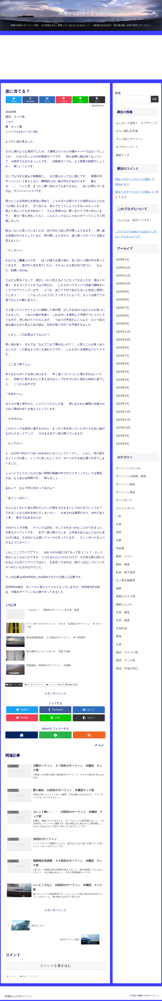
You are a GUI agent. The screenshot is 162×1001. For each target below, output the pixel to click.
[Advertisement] (81, 58)
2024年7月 (122, 355)
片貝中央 (121, 628)
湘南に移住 (72, 685)
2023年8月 (122, 443)
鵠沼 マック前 (14, 685)
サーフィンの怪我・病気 (131, 476)
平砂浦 (120, 548)
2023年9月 (122, 435)
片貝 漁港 (123, 620)
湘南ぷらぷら (124, 604)
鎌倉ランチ (123, 155)
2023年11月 (123, 419)
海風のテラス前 (125, 596)
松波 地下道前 (125, 572)
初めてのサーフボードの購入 (133, 179)
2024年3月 (122, 387)
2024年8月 (122, 347)
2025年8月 (122, 299)
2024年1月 (122, 403)
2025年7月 (122, 307)
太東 (118, 540)
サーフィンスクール (128, 468)
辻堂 (118, 644)
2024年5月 (122, 371)
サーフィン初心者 (55, 685)
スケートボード (125, 508)
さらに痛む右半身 (127, 130)
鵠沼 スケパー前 (127, 652)
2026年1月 (122, 259)
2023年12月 (123, 411)
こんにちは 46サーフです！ (134, 220)
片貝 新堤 (123, 612)
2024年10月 (123, 339)
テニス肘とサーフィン (129, 139)
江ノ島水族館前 (125, 580)
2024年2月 (122, 395)
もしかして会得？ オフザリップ (136, 123)
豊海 (118, 636)
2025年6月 (122, 315)
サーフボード (124, 500)
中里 (118, 524)
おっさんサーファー (34, 685)
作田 (118, 532)
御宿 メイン (124, 556)
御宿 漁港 (123, 564)
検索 (118, 93)
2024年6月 (122, 363)
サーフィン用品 (125, 492)
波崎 (118, 588)
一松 (118, 516)
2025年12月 (123, 267)
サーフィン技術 (125, 484)
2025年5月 (122, 323)
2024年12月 (123, 331)
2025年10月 (123, 283)
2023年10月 (123, 427)
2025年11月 (123, 275)
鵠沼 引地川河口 (127, 668)
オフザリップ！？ (127, 146)
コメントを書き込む (55, 967)
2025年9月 (122, 291)
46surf (119, 184)
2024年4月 (122, 379)
